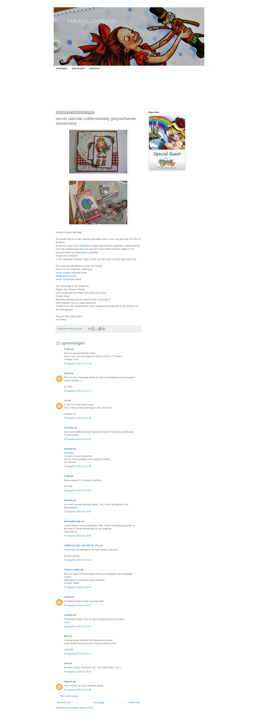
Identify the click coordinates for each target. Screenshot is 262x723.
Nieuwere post (64, 702)
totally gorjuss (63, 276)
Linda (67, 476)
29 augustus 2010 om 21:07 (77, 626)
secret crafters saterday (68, 272)
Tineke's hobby (72, 569)
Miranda (84, 249)
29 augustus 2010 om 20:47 (77, 605)
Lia (65, 400)
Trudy (67, 349)
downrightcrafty (72, 521)
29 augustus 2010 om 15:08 (77, 560)
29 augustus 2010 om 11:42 (77, 418)
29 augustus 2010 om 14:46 (77, 535)
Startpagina (61, 68)
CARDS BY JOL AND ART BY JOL (81, 545)
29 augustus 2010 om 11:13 (77, 363)
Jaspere (68, 681)
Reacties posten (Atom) (82, 707)
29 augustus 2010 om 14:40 (77, 511)
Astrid (67, 597)
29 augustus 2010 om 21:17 (77, 653)
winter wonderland (65, 279)
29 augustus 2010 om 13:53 (77, 490)
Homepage (99, 702)
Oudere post (134, 702)
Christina (69, 427)
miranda (68, 449)
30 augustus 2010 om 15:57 (77, 671)
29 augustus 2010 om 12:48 (77, 466)
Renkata (68, 500)
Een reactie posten (69, 696)
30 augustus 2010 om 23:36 (77, 689)
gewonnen (95, 68)
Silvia (67, 373)
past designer (78, 68)
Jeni (66, 663)
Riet (66, 636)
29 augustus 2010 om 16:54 (77, 587)
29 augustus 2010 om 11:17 (77, 391)
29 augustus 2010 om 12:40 (77, 439)
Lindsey (68, 615)
